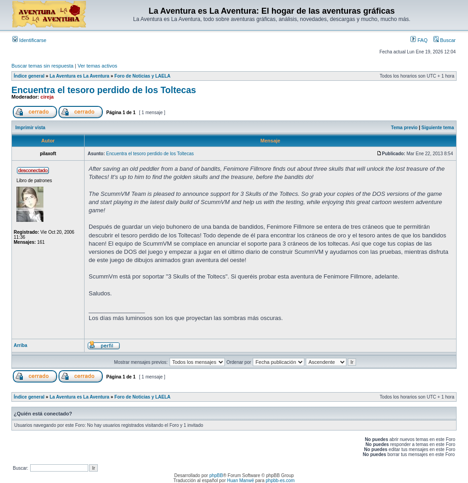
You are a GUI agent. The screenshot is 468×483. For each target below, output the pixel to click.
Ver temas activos (97, 65)
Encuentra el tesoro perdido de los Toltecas (103, 90)
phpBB (216, 475)
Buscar (444, 40)
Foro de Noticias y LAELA (142, 76)
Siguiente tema (437, 127)
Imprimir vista (31, 127)
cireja (47, 97)
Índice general (29, 76)
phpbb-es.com (280, 480)
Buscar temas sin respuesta (42, 65)
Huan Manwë (240, 480)
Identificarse (29, 40)
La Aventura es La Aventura (79, 76)
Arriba (20, 345)
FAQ (418, 40)
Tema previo (404, 127)
